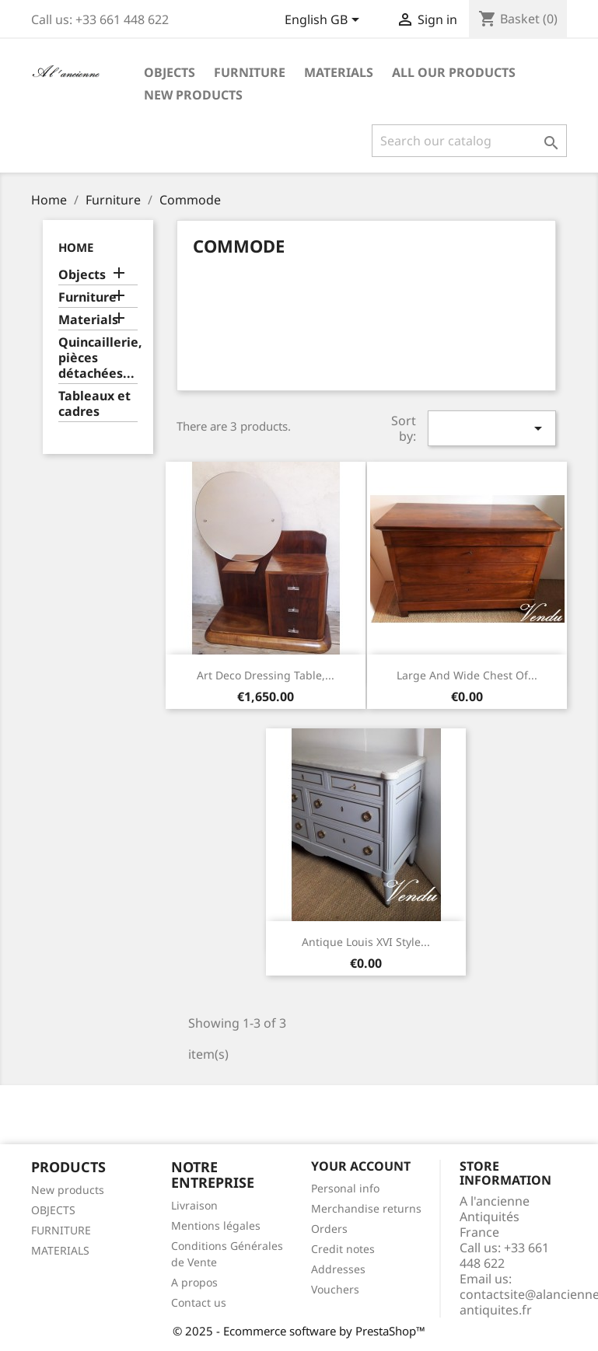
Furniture (249, 72)
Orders (329, 1228)
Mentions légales (216, 1225)
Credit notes (343, 1248)
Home (75, 247)
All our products (454, 72)
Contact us (198, 1302)
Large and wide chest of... (467, 675)
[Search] (469, 140)
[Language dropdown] (325, 21)
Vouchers (335, 1289)
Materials (338, 72)
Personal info (345, 1188)
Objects (169, 72)
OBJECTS (53, 1210)
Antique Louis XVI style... (366, 941)
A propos (194, 1282)
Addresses (338, 1269)
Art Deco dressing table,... (265, 675)
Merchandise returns (366, 1208)
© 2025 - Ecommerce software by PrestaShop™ (299, 1331)
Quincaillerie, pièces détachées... (98, 358)
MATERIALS (60, 1250)
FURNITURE (61, 1230)
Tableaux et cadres (94, 404)
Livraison (194, 1205)
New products (67, 1189)
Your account (361, 1166)
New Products (193, 94)
